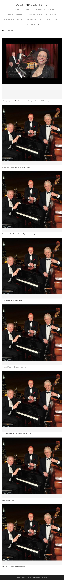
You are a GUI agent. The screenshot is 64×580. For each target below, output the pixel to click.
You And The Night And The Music (13, 566)
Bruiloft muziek (51, 14)
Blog (48, 19)
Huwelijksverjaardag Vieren (44, 9)
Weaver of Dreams (8, 500)
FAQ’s (42, 19)
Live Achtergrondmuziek (15, 14)
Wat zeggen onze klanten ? (13, 19)
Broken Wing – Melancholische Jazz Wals (16, 167)
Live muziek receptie (35, 14)
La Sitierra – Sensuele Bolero (12, 300)
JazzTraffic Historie (32, 24)
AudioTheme (43, 577)
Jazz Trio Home (15, 9)
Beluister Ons (32, 19)
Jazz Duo (27, 9)
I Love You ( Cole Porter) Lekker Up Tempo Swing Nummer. (21, 234)
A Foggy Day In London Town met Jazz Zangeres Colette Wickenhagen (26, 101)
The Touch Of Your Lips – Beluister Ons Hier (16, 433)
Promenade (20, 577)
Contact (57, 19)
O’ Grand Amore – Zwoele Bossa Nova (15, 367)
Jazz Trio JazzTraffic (32, 4)
